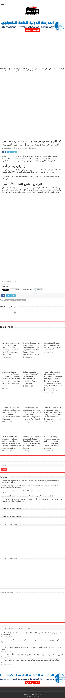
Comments (20, 628)
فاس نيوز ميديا (7, 281)
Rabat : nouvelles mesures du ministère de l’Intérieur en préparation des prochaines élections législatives (32, 377)
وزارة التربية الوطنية (20, 300)
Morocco (17, 68)
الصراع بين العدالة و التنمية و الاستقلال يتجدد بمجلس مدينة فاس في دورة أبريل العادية (33, 654)
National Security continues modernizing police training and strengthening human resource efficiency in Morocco (52, 442)
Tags (28, 628)
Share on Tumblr (27, 289)
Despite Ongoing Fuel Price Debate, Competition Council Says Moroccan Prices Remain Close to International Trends (31, 348)
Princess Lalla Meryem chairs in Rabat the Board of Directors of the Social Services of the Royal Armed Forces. (32, 442)
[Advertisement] (32, 51)
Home (3, 68)
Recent (4, 628)
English (10, 68)
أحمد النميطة (8, 148)
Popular (11, 628)
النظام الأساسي (9, 300)
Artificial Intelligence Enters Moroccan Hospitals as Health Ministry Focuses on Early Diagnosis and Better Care (10, 348)
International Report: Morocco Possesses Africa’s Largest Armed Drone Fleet (53, 346)
